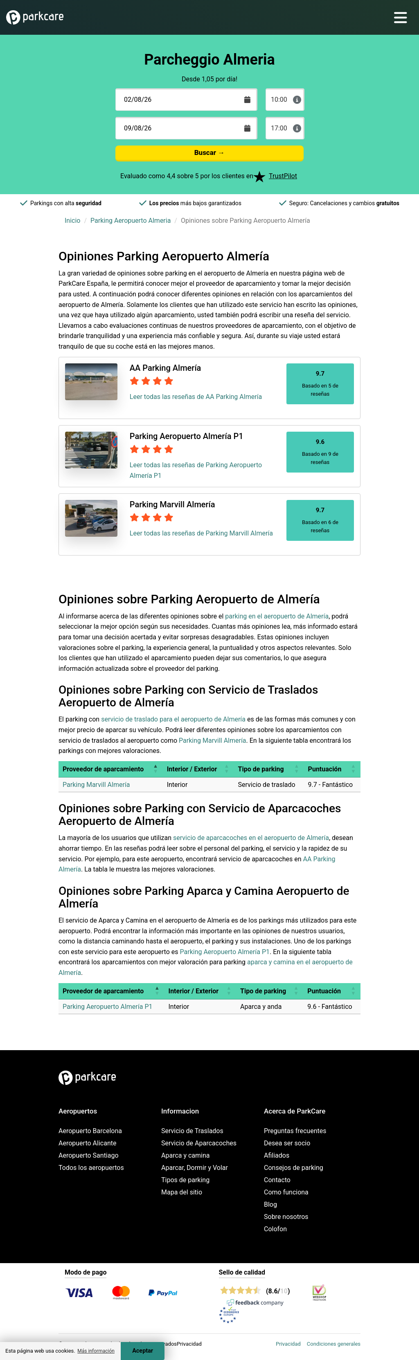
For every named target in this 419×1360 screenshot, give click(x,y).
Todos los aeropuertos (91, 1168)
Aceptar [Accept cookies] (142, 1350)
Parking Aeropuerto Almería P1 (225, 952)
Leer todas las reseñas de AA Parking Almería (196, 397)
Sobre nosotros (286, 1217)
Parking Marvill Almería (212, 740)
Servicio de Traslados (192, 1131)
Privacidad (288, 1344)
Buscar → (209, 152)
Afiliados (276, 1155)
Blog (270, 1204)
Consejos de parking (293, 1168)
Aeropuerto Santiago (89, 1155)
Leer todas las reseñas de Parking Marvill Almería (201, 533)
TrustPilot (283, 176)
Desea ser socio (287, 1143)
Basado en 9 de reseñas (320, 451)
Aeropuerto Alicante (87, 1143)
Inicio (72, 220)
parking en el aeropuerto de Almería (277, 616)
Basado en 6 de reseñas (320, 519)
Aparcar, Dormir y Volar (194, 1168)
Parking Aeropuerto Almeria (130, 220)
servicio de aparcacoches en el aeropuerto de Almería (251, 838)
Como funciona (286, 1192)
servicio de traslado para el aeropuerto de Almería (173, 719)
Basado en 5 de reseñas (320, 383)
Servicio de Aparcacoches (199, 1143)
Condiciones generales (333, 1344)
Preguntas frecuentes (295, 1131)
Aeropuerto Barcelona (90, 1131)
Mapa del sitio (181, 1192)
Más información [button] (96, 1351)
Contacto (277, 1180)
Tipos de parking (185, 1180)
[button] (155, 769)
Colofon (275, 1229)
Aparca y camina (185, 1155)
